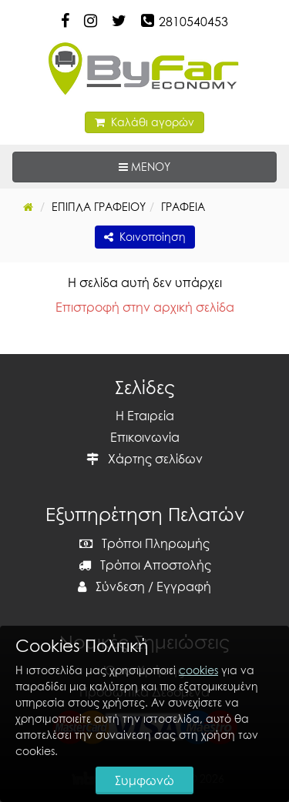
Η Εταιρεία (145, 415)
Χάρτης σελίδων (144, 458)
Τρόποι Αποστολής (145, 565)
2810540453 (193, 21)
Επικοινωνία (145, 437)
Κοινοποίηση (145, 236)
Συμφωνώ (144, 780)
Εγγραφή (183, 586)
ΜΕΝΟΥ (192, 166)
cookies (198, 670)
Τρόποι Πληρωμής (144, 543)
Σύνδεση (111, 586)
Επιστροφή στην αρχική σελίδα (144, 307)
